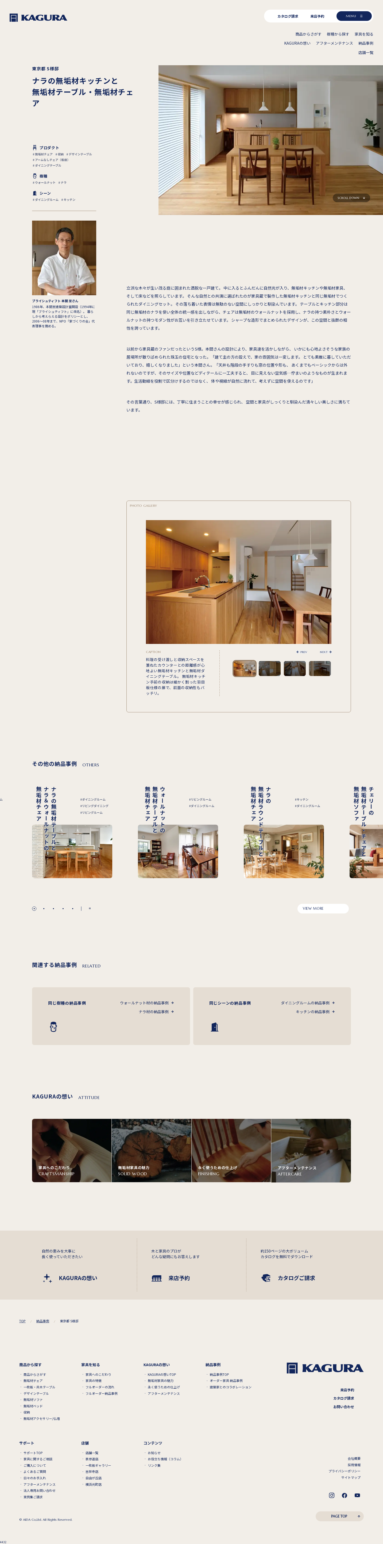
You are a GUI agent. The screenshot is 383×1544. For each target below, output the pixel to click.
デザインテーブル (36, 1393)
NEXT (324, 652)
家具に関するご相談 (38, 1459)
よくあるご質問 (35, 1471)
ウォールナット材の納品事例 (144, 1002)
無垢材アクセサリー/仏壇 (42, 1418)
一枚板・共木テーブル (39, 1387)
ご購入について (35, 1465)
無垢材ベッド (33, 1406)
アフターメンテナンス (164, 1393)
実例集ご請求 (33, 1497)
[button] (34, 908)
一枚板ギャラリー (98, 1465)
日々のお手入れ (35, 1478)
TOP (22, 1321)
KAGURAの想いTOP (162, 1374)
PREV (303, 652)
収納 (27, 1412)
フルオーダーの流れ (100, 1387)
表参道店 (92, 1459)
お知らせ (154, 1453)
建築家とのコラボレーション (231, 1387)
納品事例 (42, 1321)
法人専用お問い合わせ (40, 1490)
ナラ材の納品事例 (154, 1011)
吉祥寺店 (92, 1471)
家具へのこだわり (98, 1374)
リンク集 (154, 1465)
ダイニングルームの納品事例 (305, 1002)
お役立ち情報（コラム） (165, 1459)
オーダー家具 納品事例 (226, 1380)
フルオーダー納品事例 (102, 1393)
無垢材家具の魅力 (160, 1380)
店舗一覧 (92, 1453)
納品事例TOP (219, 1374)
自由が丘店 (94, 1478)
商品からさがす (35, 1374)
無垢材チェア (33, 1380)
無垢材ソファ (33, 1399)
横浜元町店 (94, 1484)
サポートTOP (33, 1453)
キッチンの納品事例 (313, 1011)
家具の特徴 (94, 1380)
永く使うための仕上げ (164, 1387)
